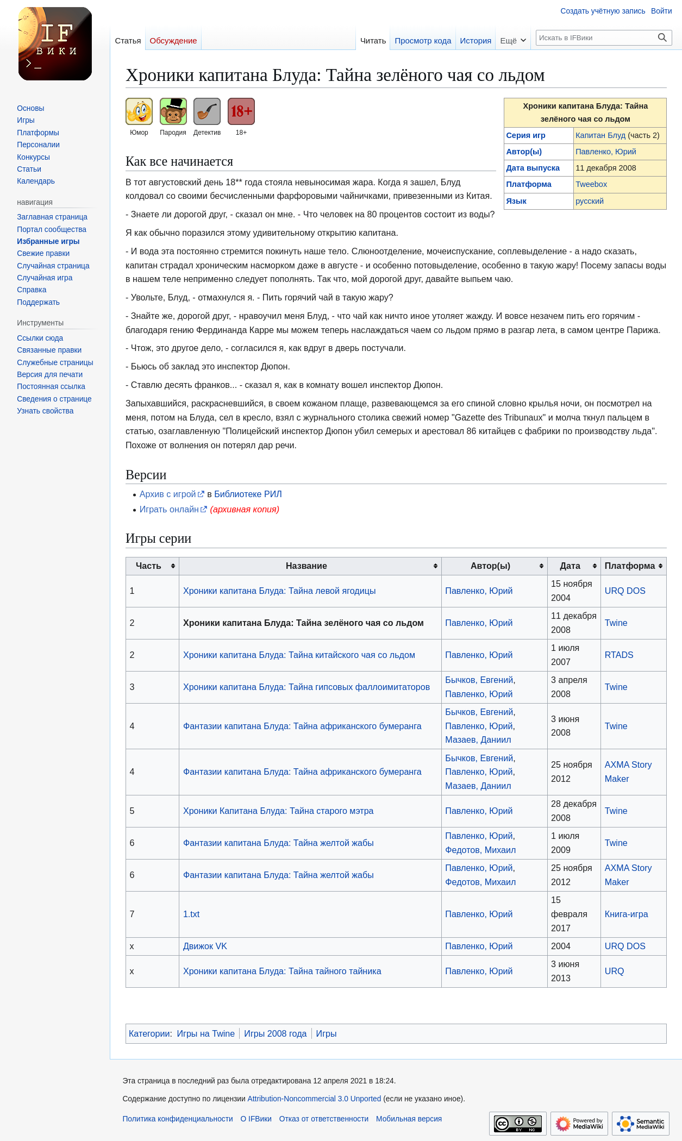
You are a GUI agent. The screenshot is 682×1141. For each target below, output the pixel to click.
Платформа (528, 184)
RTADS (619, 655)
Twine (616, 623)
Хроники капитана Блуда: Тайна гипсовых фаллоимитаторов (306, 687)
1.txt (191, 914)
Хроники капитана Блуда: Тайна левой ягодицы (279, 590)
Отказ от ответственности (324, 1119)
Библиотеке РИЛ (248, 494)
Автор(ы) (524, 151)
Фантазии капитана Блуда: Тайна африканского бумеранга (302, 726)
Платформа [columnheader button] (630, 565)
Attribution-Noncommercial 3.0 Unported (314, 1099)
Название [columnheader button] (306, 565)
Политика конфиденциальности (177, 1119)
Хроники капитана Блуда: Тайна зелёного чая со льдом (303, 623)
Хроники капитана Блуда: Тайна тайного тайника (282, 971)
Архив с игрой (168, 494)
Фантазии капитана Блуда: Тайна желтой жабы (278, 843)
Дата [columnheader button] (570, 565)
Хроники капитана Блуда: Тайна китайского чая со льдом (299, 655)
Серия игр (526, 135)
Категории (149, 1033)
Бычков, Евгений (479, 680)
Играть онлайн (169, 509)
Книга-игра (626, 914)
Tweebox (591, 184)
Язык (516, 201)
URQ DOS (625, 590)
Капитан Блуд (600, 135)
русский (589, 201)
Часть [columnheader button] (148, 565)
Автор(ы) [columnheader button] (490, 565)
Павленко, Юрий (605, 151)
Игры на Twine (206, 1033)
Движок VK (205, 946)
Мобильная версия (409, 1119)
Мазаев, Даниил (478, 739)
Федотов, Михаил (480, 850)
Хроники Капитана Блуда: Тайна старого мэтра (278, 811)
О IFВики (256, 1119)
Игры (326, 1033)
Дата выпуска (533, 168)
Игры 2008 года (275, 1033)
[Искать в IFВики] (604, 38)
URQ (614, 971)
